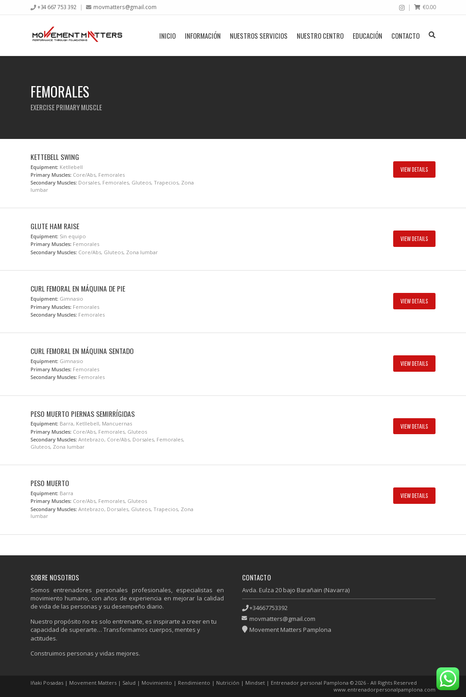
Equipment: (44, 167)
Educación (367, 36)
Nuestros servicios (259, 36)
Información (203, 36)
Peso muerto (49, 482)
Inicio (167, 36)
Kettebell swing (54, 156)
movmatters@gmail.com (125, 6)
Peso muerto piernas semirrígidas (82, 413)
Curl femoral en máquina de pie (77, 288)
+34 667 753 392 (56, 6)
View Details (414, 169)
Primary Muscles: (50, 174)
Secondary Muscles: (53, 182)
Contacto (405, 36)
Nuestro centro (320, 36)
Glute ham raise (54, 225)
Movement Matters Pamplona (290, 629)
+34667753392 (268, 608)
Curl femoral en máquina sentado (82, 350)
